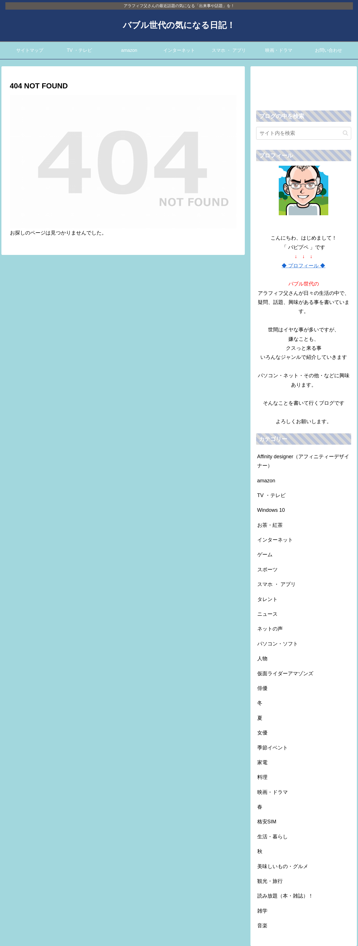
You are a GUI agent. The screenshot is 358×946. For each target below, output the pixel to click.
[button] (345, 133)
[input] (303, 133)
